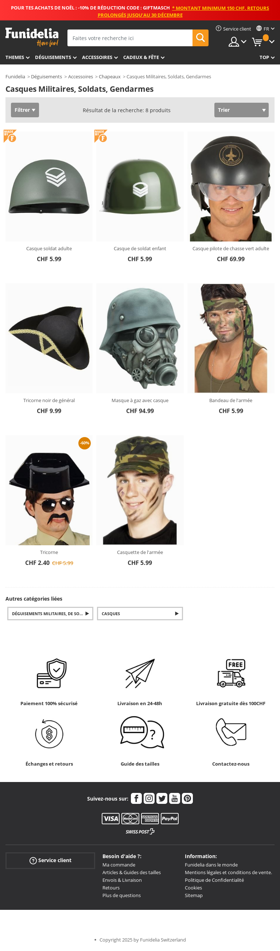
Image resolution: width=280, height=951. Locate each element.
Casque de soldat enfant (140, 248)
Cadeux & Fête (141, 57)
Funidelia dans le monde (211, 864)
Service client (50, 860)
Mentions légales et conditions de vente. (228, 872)
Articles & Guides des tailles (131, 872)
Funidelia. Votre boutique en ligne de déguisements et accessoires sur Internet (31, 37)
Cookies (193, 887)
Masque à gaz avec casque (140, 400)
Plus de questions (121, 895)
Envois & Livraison (122, 880)
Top (264, 57)
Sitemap (194, 895)
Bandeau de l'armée (230, 400)
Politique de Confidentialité (214, 880)
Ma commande (118, 864)
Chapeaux (110, 76)
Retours (111, 887)
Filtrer (22, 109)
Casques (111, 613)
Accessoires (97, 57)
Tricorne (49, 552)
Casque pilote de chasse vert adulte (230, 248)
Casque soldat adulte (49, 248)
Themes (14, 57)
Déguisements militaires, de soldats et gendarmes (52, 613)
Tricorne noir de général (49, 400)
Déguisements (53, 57)
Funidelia (15, 76)
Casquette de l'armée (140, 552)
